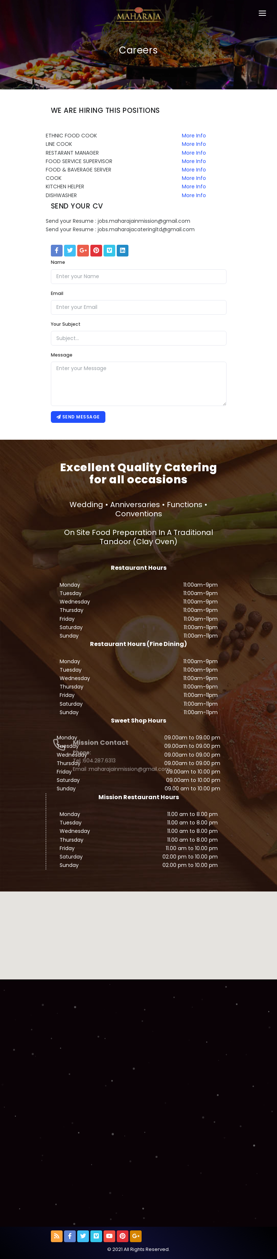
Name (58, 262)
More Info (194, 135)
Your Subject (66, 324)
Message (61, 355)
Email (57, 293)
